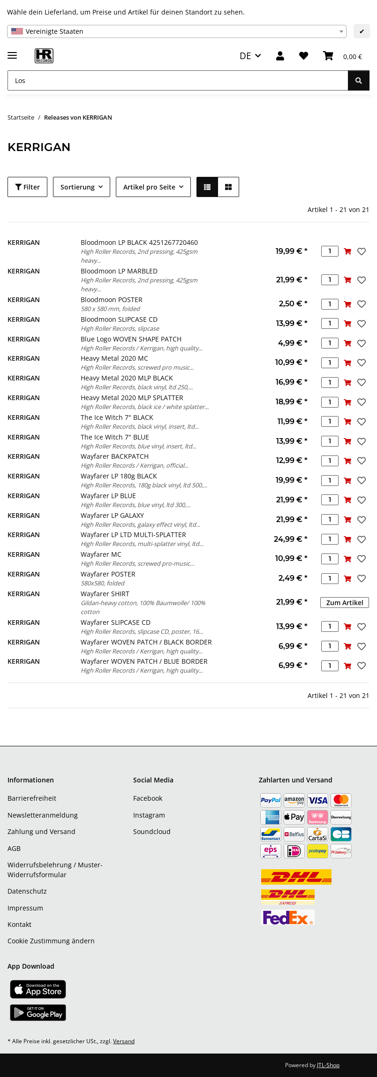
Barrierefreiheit (32, 798)
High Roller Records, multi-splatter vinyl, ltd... (142, 543)
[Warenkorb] (342, 56)
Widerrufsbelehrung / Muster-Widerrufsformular (55, 869)
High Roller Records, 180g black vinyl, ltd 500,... (144, 485)
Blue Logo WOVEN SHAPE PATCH (131, 338)
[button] (280, 56)
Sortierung (77, 186)
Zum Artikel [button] (344, 602)
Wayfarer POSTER (108, 573)
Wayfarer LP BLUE (108, 495)
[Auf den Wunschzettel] (361, 251)
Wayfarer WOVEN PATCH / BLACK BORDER (146, 641)
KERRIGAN (24, 242)
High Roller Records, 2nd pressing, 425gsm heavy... (139, 256)
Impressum (25, 907)
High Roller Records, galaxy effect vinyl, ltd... (140, 524)
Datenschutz (27, 891)
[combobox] (177, 31)
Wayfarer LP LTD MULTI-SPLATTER (133, 534)
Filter (27, 186)
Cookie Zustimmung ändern (51, 940)
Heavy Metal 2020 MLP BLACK (127, 377)
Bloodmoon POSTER (112, 299)
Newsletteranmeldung (43, 815)
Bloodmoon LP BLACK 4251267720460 (139, 242)
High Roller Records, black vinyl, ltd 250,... (137, 387)
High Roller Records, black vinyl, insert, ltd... (140, 426)
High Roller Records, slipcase (120, 328)
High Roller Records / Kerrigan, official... (134, 465)
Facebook (147, 798)
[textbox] (177, 31)
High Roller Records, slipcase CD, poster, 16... (142, 631)
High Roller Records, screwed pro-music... (137, 563)
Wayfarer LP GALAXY (112, 515)
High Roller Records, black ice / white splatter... (145, 406)
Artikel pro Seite (149, 186)
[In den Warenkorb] (347, 251)
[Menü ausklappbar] (12, 51)
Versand (124, 1041)
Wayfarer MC (101, 554)
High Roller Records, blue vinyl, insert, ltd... (138, 446)
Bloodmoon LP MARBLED (119, 270)
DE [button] (245, 55)
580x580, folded (102, 583)
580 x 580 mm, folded (110, 308)
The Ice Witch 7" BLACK (117, 417)
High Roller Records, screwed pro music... (137, 367)
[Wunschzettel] (304, 56)
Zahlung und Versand (41, 831)
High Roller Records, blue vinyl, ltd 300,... (135, 505)
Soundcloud (152, 831)
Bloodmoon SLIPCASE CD (119, 319)
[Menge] (330, 251)
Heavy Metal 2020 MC (114, 358)
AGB (14, 848)
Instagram (149, 815)
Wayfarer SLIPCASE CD (116, 622)
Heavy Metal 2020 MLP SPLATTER (132, 397)
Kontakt (19, 924)
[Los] (178, 80)
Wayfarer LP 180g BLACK (119, 475)
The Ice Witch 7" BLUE (115, 436)
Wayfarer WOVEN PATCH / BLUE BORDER (144, 661)
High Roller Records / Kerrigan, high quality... (142, 348)
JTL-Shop (328, 1065)
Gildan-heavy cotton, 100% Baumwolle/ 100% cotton (143, 607)
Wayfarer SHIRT (105, 593)
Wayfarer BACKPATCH (115, 456)
